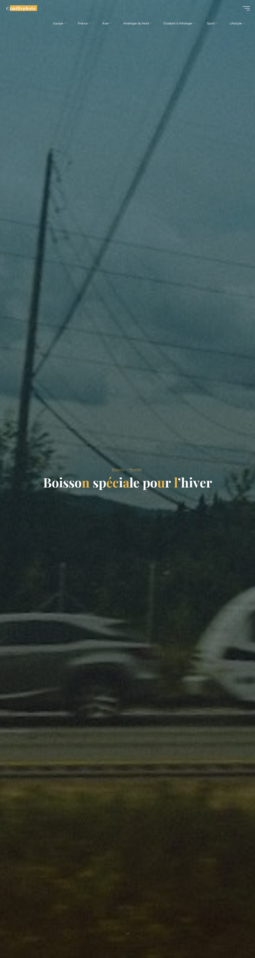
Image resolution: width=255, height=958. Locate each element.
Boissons (117, 469)
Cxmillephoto (24, 9)
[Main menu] (243, 10)
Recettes (136, 469)
